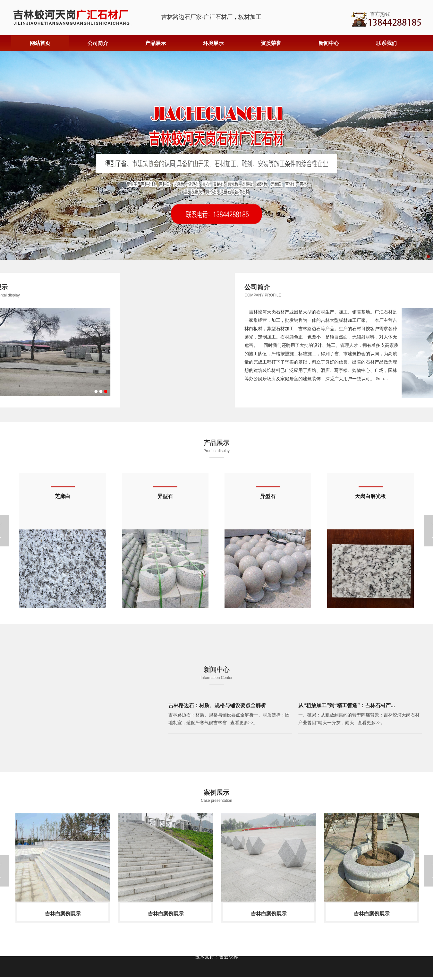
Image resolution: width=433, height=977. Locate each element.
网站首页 (40, 43)
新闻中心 (328, 43)
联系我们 (386, 43)
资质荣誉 (271, 43)
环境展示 (213, 43)
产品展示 (155, 43)
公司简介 (98, 43)
